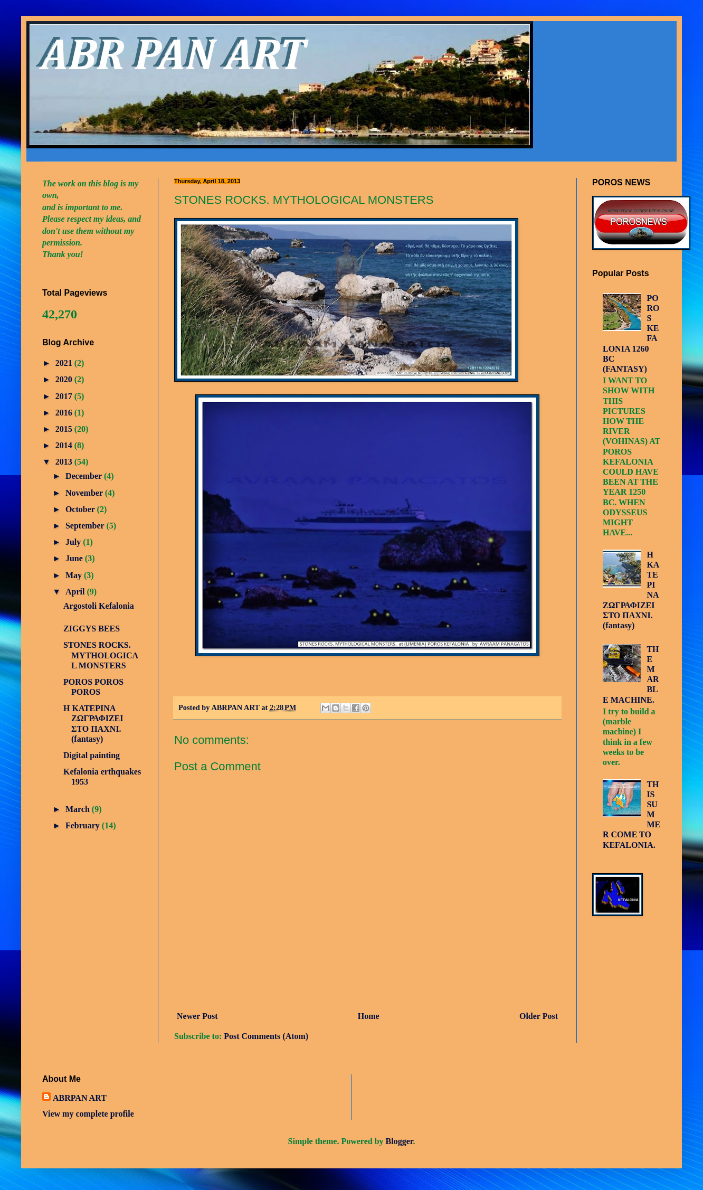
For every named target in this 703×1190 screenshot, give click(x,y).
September (85, 525)
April (76, 591)
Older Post (538, 1016)
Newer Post (197, 1016)
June (75, 558)
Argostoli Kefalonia (98, 605)
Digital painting (91, 755)
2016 (64, 412)
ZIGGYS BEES (91, 628)
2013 (64, 461)
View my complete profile (88, 1113)
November (85, 492)
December (84, 475)
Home (368, 1016)
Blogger (399, 1141)
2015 (64, 428)
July (74, 541)
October (81, 509)
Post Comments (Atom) (266, 1036)
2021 (64, 362)
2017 (64, 396)
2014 (64, 445)
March (78, 809)
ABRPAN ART (80, 1097)
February (83, 825)
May (74, 575)
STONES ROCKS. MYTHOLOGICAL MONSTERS (100, 654)
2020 (64, 379)
